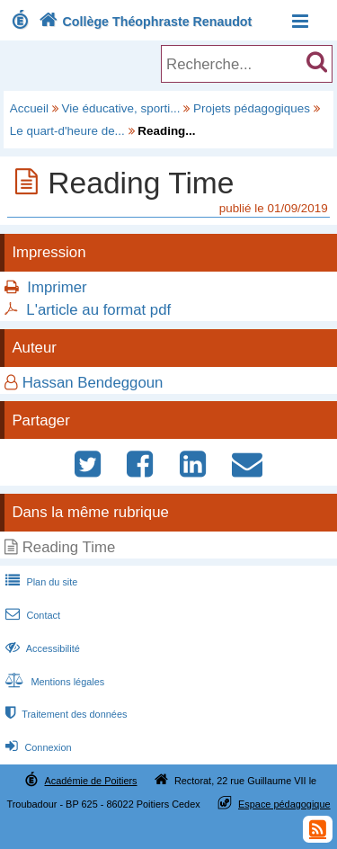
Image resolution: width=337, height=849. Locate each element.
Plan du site (39, 581)
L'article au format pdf (98, 309)
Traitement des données (64, 714)
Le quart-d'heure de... (67, 131)
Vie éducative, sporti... (121, 108)
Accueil (29, 108)
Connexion (36, 747)
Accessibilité (41, 648)
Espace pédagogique (284, 804)
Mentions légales (53, 681)
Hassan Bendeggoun (93, 382)
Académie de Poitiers (90, 780)
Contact (31, 615)
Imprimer (56, 287)
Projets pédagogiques (251, 108)
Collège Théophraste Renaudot (144, 21)
